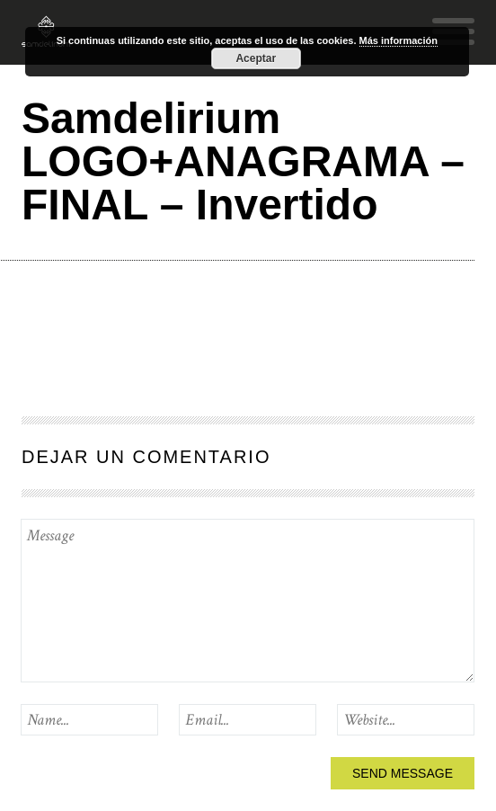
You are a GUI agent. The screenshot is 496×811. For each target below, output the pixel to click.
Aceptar (255, 58)
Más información (398, 40)
